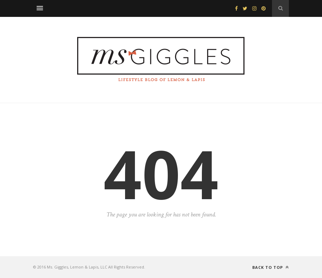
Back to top (270, 267)
